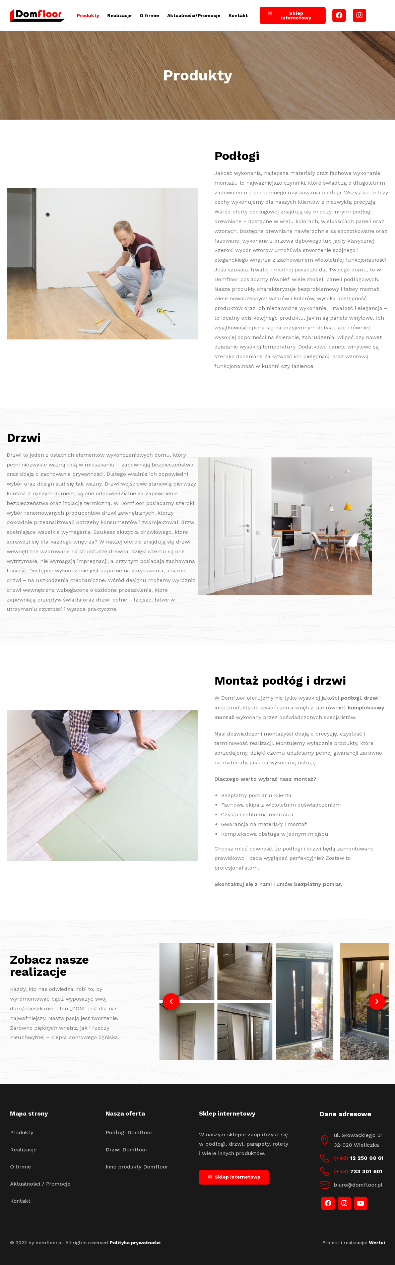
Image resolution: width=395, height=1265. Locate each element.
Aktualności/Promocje (193, 15)
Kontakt (238, 15)
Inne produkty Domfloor (137, 1166)
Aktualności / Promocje (40, 1184)
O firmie (149, 15)
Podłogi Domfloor (129, 1132)
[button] (171, 1001)
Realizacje (119, 15)
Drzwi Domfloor (126, 1149)
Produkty (88, 15)
